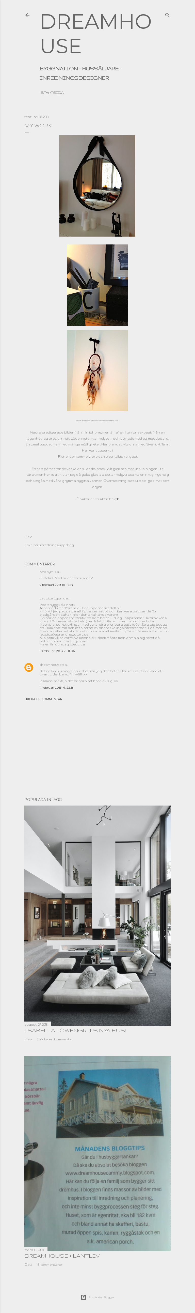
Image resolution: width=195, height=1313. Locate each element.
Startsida (52, 92)
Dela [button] (28, 536)
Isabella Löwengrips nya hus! (75, 1030)
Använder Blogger (97, 1297)
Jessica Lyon (51, 598)
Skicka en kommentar (43, 699)
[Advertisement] (97, 749)
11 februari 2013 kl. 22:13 (57, 687)
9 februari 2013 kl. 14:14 (56, 584)
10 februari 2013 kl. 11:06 (57, 651)
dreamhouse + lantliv (62, 1256)
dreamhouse (50, 664)
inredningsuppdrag (57, 545)
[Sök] (168, 14)
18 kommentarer (49, 1264)
